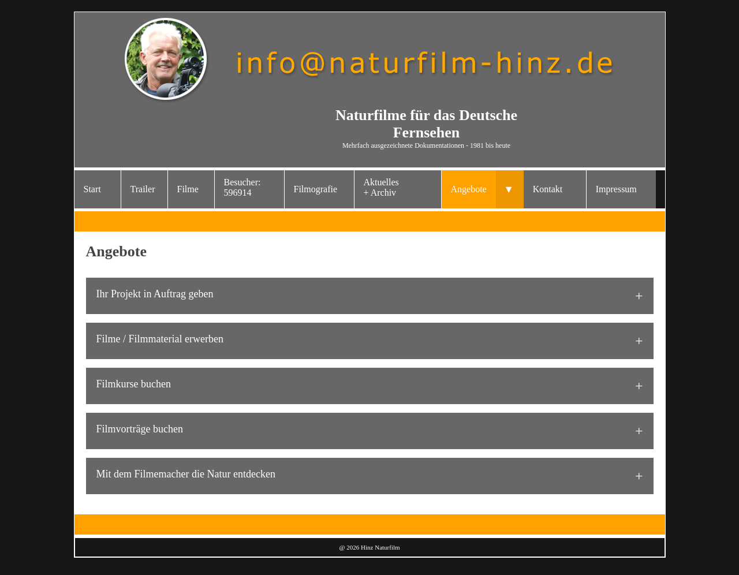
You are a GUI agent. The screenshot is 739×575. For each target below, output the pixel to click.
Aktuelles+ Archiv (381, 187)
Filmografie (316, 189)
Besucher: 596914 (242, 187)
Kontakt (548, 189)
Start (92, 189)
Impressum (616, 189)
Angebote (469, 189)
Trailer (142, 189)
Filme (188, 189)
